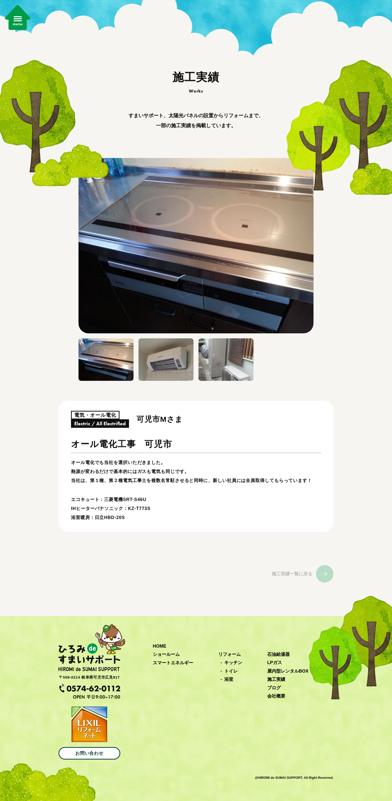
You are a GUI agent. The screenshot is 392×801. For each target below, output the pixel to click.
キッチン (233, 662)
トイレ (231, 671)
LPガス (274, 662)
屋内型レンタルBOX (287, 671)
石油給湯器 (278, 654)
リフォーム (229, 654)
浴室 (228, 679)
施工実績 (276, 679)
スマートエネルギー (173, 662)
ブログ (274, 687)
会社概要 (276, 696)
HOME (159, 646)
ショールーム (166, 654)
